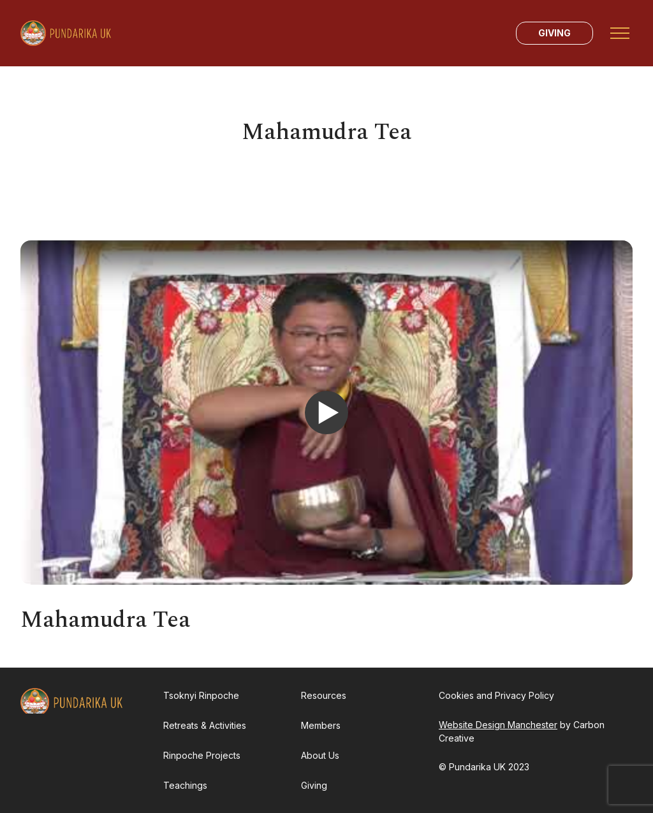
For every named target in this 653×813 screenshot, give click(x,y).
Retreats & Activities (204, 725)
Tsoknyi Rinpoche (201, 695)
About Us (320, 755)
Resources (323, 695)
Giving (554, 32)
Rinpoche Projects (201, 755)
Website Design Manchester (498, 724)
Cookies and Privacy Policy (496, 695)
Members (321, 725)
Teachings (185, 785)
